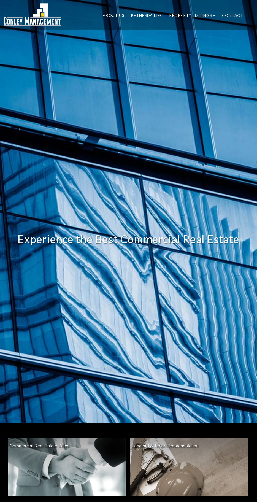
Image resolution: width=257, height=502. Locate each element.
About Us (113, 15)
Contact (232, 15)
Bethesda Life (146, 15)
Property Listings (192, 15)
